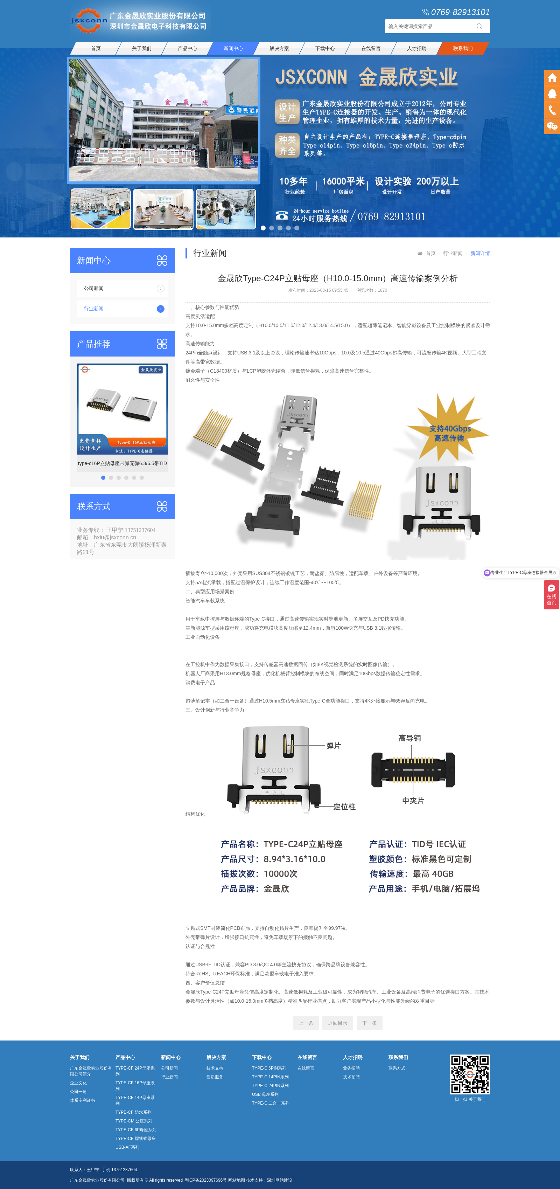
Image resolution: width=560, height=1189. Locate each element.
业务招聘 (351, 1068)
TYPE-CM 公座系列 (133, 1121)
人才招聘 (417, 48)
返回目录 (338, 1023)
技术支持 (214, 1068)
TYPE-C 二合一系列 (270, 1103)
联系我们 (463, 48)
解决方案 (279, 48)
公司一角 (78, 1091)
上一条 (306, 1023)
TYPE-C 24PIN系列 (270, 1085)
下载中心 (325, 48)
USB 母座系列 (265, 1094)
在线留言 (371, 48)
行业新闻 (124, 309)
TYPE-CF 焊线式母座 (135, 1138)
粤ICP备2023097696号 (205, 1180)
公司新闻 (124, 288)
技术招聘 (351, 1076)
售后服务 (214, 1076)
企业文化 (78, 1082)
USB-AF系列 (127, 1147)
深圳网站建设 (279, 1180)
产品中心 (187, 48)
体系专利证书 (82, 1100)
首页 (96, 48)
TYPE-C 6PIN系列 (269, 1068)
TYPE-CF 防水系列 (133, 1112)
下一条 (369, 1023)
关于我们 (142, 48)
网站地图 (236, 1180)
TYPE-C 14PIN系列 (270, 1076)
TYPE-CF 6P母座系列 (135, 1129)
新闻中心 (233, 48)
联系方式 (396, 1068)
